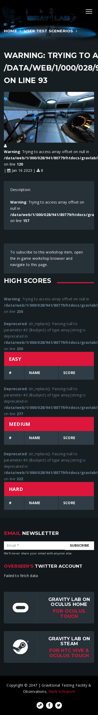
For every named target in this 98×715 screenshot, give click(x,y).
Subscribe (79, 545)
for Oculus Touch (69, 613)
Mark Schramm (61, 691)
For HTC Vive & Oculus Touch (69, 653)
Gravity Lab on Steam (69, 641)
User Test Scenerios (48, 30)
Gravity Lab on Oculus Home (69, 602)
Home (10, 30)
